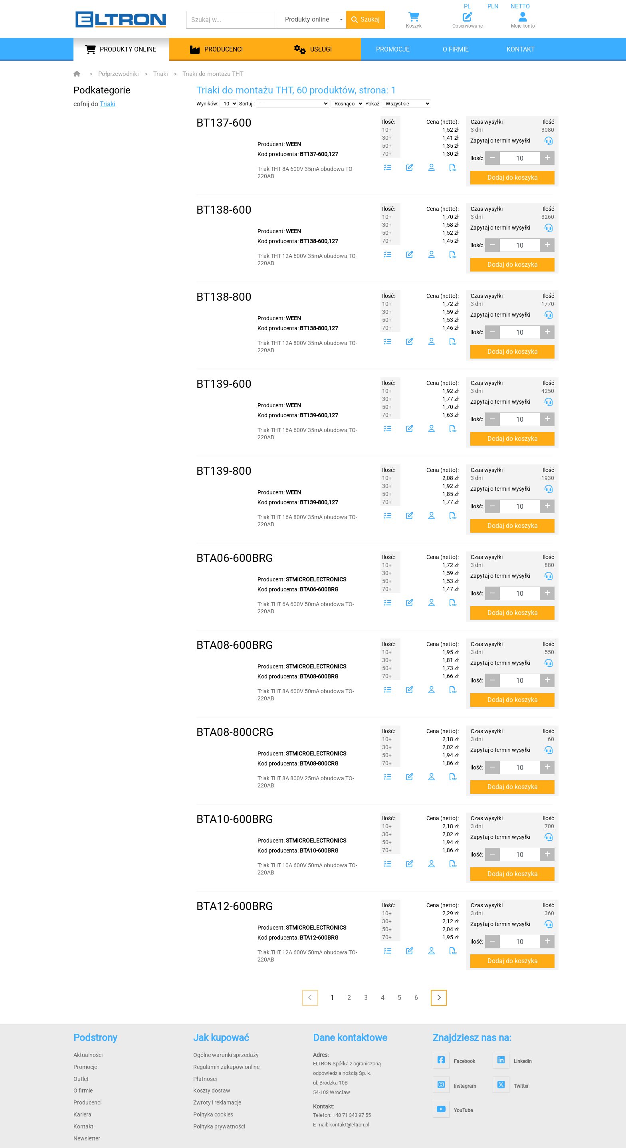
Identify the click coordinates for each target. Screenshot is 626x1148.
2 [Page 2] (349, 997)
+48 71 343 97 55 (352, 1115)
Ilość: (476, 158)
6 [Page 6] (416, 997)
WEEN (293, 144)
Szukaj (365, 19)
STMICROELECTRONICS (316, 579)
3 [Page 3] (366, 997)
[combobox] (473, 6)
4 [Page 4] (382, 997)
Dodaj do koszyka (512, 177)
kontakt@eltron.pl (349, 1125)
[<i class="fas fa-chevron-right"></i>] (439, 998)
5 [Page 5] (399, 997)
